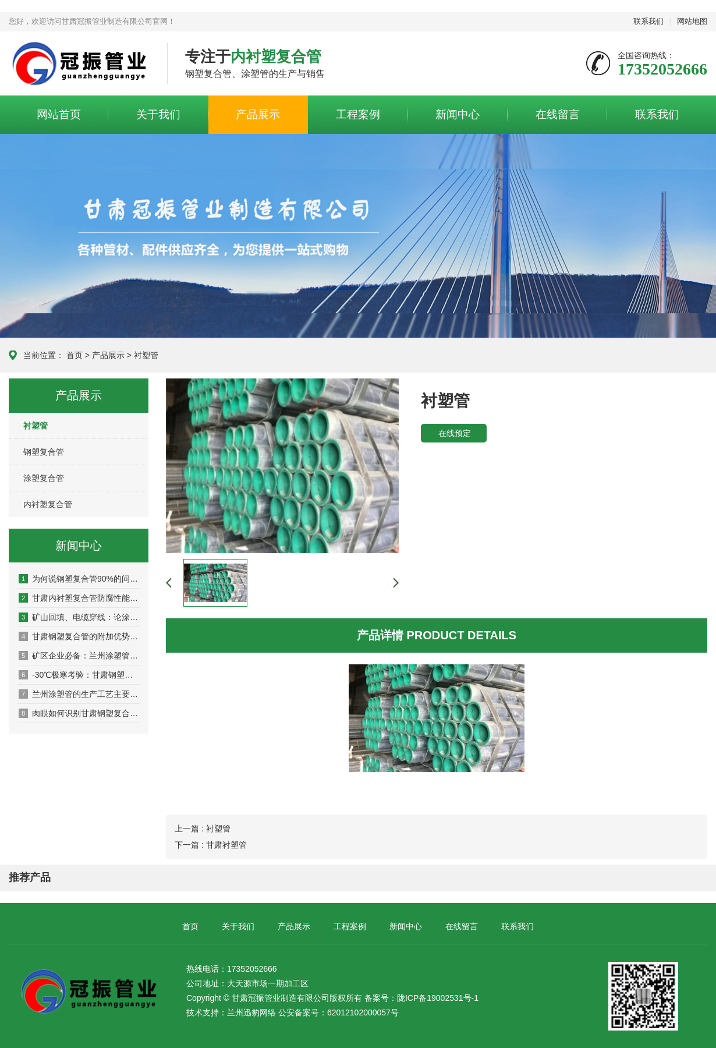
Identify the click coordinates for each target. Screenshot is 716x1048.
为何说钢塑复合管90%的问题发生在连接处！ (79, 578)
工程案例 (358, 114)
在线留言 (558, 114)
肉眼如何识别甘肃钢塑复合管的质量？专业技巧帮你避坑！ (79, 713)
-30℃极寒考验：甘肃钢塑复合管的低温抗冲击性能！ (79, 674)
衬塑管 (146, 355)
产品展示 (258, 114)
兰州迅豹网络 (251, 1012)
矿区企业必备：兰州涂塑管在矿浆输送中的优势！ (79, 655)
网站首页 (59, 114)
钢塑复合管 (43, 451)
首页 (74, 355)
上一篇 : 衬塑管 (203, 828)
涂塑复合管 (43, 478)
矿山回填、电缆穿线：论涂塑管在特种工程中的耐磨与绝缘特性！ (79, 617)
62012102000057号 (363, 1012)
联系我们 (648, 21)
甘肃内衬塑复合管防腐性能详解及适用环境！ (79, 598)
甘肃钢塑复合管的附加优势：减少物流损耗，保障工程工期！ (79, 636)
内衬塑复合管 (47, 504)
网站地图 (692, 21)
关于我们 (158, 114)
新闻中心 (457, 114)
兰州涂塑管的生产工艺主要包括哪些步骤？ (79, 694)
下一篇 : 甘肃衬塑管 (211, 844)
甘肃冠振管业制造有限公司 (79, 64)
